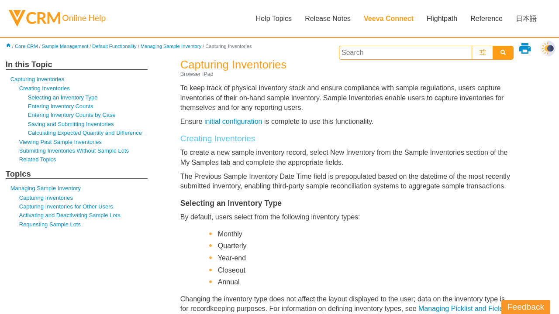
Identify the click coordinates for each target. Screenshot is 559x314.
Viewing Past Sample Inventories (60, 142)
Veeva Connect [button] (389, 18)
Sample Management (65, 46)
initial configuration (233, 121)
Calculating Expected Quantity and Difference (85, 133)
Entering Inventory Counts (60, 106)
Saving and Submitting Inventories (71, 124)
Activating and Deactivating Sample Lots (70, 215)
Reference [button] (486, 18)
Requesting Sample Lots (50, 224)
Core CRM (26, 46)
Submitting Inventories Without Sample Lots (74, 150)
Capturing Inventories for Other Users (66, 206)
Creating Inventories (44, 88)
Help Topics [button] (274, 18)
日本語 (526, 18)
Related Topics (37, 159)
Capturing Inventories (37, 79)
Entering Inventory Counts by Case (72, 115)
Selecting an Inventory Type (63, 97)
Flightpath (442, 18)
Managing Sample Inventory (171, 46)
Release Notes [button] (328, 18)
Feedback (525, 306)
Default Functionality (114, 46)
